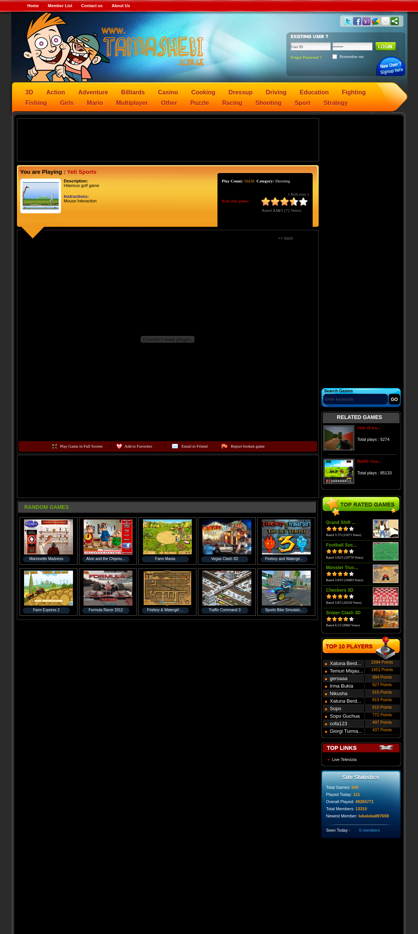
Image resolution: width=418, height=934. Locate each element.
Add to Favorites (138, 446)
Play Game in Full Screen (81, 446)
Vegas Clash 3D (224, 559)
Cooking (203, 92)
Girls (66, 103)
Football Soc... (341, 545)
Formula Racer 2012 (105, 610)
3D (29, 92)
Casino (168, 92)
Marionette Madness (46, 559)
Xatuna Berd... (345, 663)
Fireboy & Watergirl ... (165, 610)
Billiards (133, 92)
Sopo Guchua (345, 716)
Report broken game (248, 446)
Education (314, 92)
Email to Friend (195, 446)
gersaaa (339, 678)
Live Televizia (344, 759)
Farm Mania (165, 559)
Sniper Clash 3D (343, 612)
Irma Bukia (341, 686)
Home (33, 5)
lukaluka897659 (374, 816)
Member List (60, 5)
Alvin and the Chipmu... (105, 559)
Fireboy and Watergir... (284, 559)
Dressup (240, 92)
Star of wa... (368, 427)
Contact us (92, 5)
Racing (232, 103)
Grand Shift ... (341, 522)
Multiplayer (132, 103)
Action (55, 92)
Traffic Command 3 (224, 610)
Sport (302, 103)
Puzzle (199, 103)
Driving (276, 92)
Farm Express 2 (46, 610)
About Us (121, 5)
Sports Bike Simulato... (284, 610)
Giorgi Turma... (346, 731)
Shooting (268, 103)
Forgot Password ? (306, 57)
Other (169, 103)
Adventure (93, 92)
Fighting (354, 92)
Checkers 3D (340, 590)
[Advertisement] (168, 139)
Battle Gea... (369, 461)
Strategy (336, 103)
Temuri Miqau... (346, 671)
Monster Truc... (342, 567)
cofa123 (338, 723)
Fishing (36, 103)
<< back (285, 238)
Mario (95, 103)
